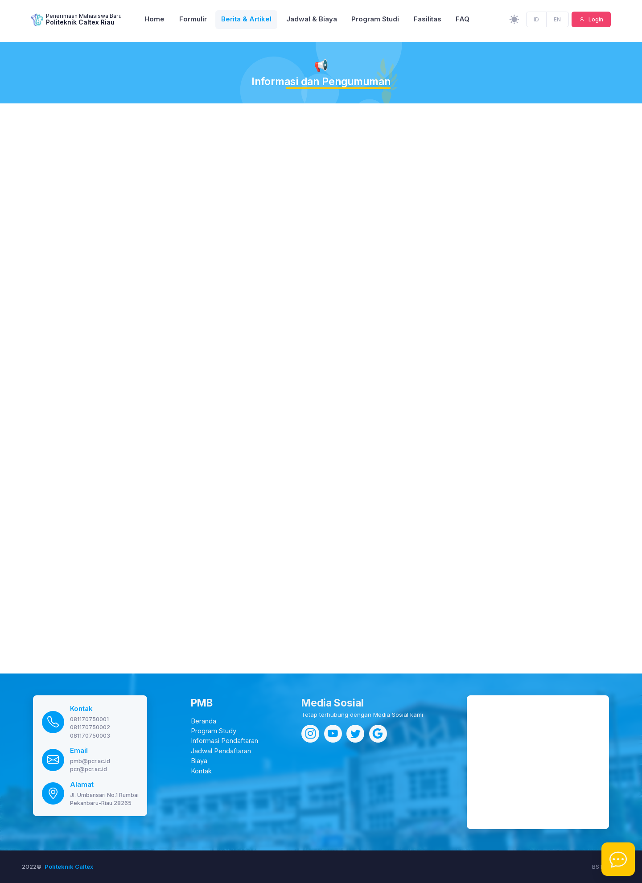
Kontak (81, 709)
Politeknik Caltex (69, 866)
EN (557, 20)
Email (79, 751)
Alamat (82, 784)
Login (595, 20)
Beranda (203, 721)
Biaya (199, 761)
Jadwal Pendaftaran (221, 751)
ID (536, 20)
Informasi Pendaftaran (224, 741)
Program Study (213, 731)
